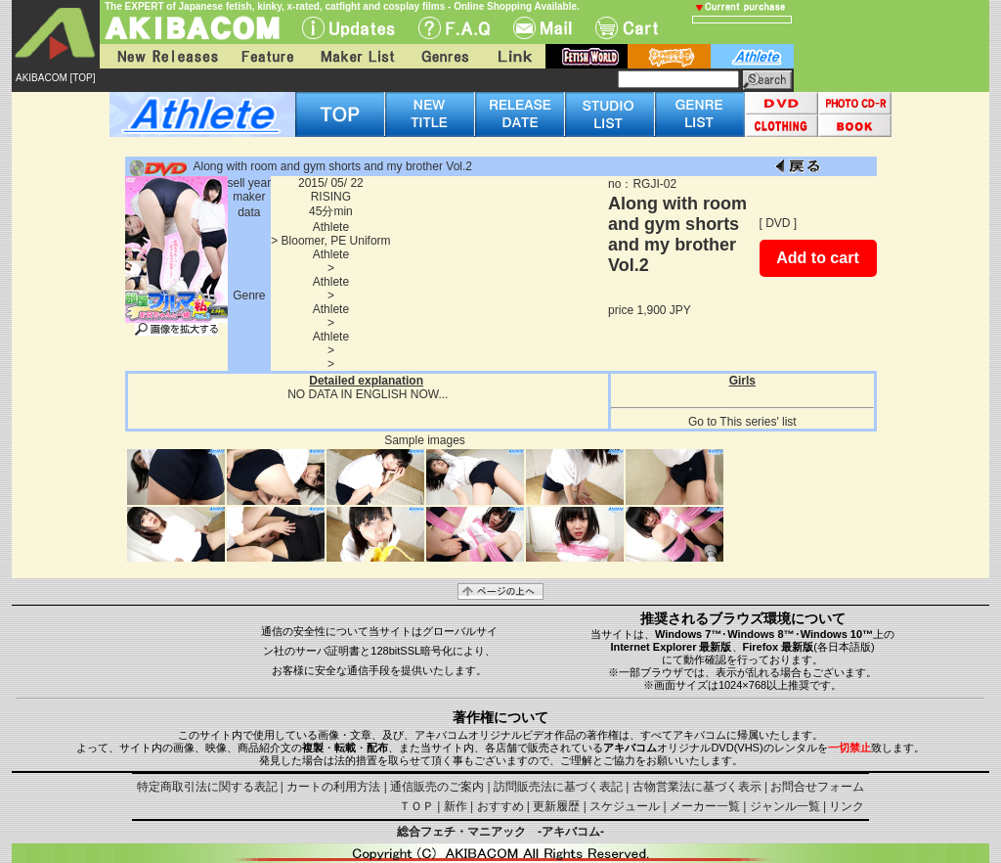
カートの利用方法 (333, 787)
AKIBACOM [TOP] (56, 77)
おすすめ (500, 806)
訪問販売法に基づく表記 (558, 787)
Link (513, 56)
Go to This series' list (742, 422)
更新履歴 (556, 806)
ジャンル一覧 (785, 806)
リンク (846, 806)
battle (669, 56)
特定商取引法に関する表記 (207, 787)
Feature (267, 56)
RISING (331, 197)
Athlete (331, 227)
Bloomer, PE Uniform (336, 241)
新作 (455, 806)
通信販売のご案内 (437, 787)
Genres (444, 56)
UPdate (348, 28)
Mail (542, 28)
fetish (586, 56)
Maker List (357, 56)
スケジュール (624, 806)
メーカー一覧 (705, 806)
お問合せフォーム (817, 787)
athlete (752, 56)
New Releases (163, 56)
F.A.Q (454, 28)
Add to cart (817, 258)
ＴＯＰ (416, 806)
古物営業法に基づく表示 (697, 787)
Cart (626, 28)
